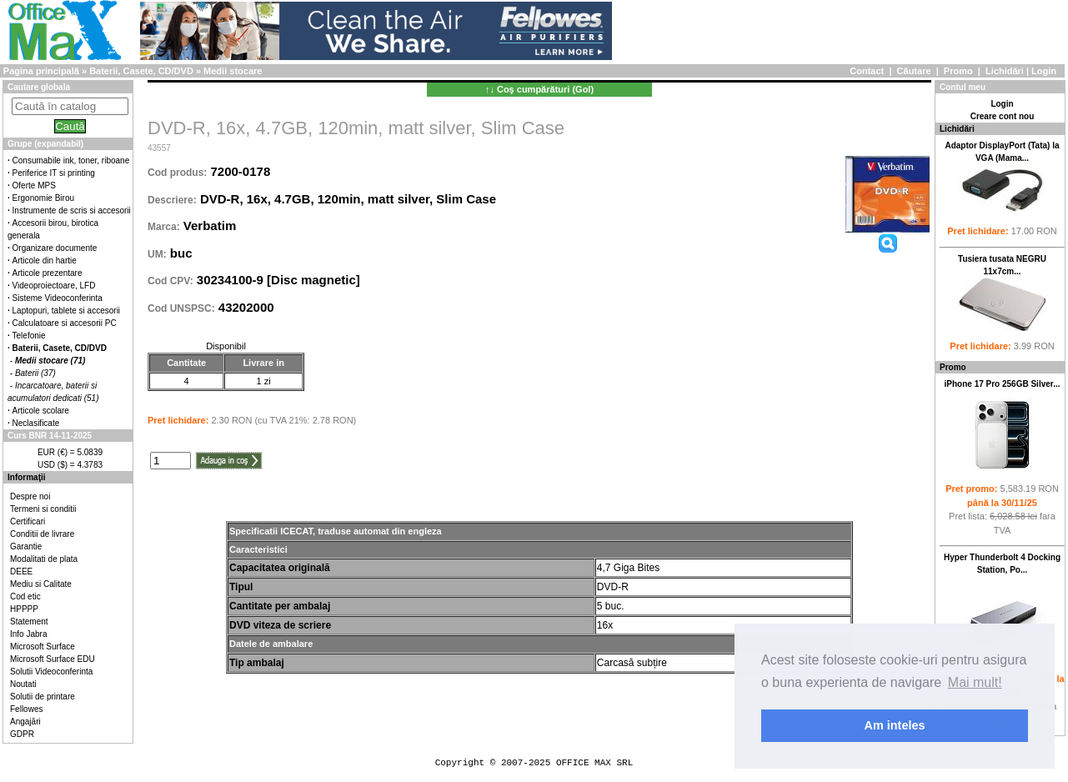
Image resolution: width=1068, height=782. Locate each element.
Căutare (914, 71)
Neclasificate (36, 423)
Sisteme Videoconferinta (58, 298)
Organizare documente (55, 248)
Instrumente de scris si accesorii (72, 210)
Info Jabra (28, 634)
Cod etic (25, 596)
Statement (29, 621)
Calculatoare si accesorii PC (65, 323)
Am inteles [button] (895, 725)
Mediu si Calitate (41, 584)
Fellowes (26, 709)
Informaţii (27, 477)
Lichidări (1004, 71)
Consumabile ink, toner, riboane (71, 160)
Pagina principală (41, 71)
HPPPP (24, 609)
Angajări (25, 721)
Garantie (26, 546)
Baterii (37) (35, 373)
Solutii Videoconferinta (51, 671)
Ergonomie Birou (43, 198)
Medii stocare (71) (50, 360)
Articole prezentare (48, 273)
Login (1043, 71)
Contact (867, 71)
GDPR (22, 734)
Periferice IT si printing (54, 173)
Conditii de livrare (42, 534)
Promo (958, 71)
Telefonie (29, 335)
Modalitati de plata (44, 559)
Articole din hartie (45, 260)
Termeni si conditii (43, 509)
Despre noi (30, 496)
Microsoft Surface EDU (52, 659)
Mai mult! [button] (975, 682)
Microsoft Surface (42, 646)
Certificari (27, 521)
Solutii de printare (42, 696)
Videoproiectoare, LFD (54, 285)
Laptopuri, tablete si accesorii (67, 310)
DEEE (21, 571)
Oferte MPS (34, 185)
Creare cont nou (1002, 116)
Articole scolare (41, 410)
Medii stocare (232, 71)
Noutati (23, 684)
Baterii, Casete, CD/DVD (141, 71)
